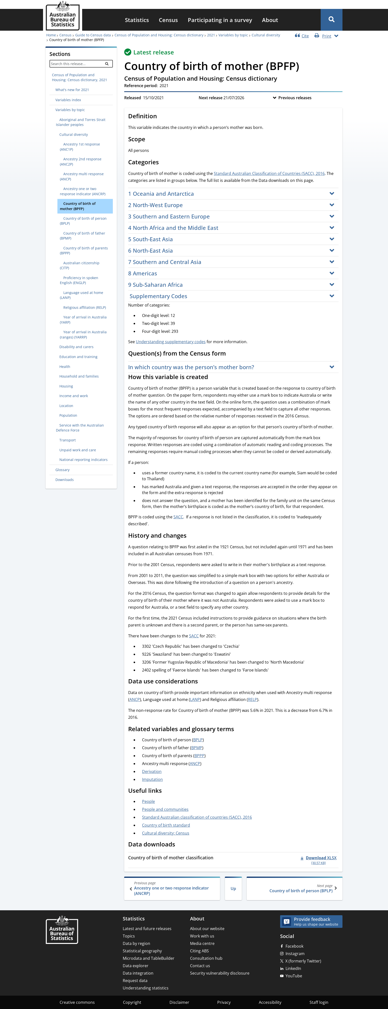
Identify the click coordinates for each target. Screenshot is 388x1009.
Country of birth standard (166, 825)
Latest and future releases (147, 928)
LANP (195, 699)
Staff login (319, 1002)
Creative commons (77, 1002)
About (270, 20)
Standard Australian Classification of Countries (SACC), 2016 (269, 173)
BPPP (199, 755)
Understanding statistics (146, 988)
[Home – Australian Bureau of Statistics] (62, 930)
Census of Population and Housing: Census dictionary (159, 35)
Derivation (152, 771)
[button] (331, 20)
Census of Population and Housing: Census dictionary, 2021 (79, 77)
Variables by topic (233, 35)
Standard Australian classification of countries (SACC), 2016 (197, 817)
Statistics (137, 20)
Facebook (294, 946)
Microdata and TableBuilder (148, 958)
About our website (207, 928)
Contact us (200, 965)
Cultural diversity (266, 35)
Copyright (132, 1002)
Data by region (136, 943)
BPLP (198, 740)
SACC (178, 517)
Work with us (202, 936)
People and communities (165, 809)
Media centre (202, 943)
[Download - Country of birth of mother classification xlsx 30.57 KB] (318, 860)
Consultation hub (206, 958)
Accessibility (270, 1002)
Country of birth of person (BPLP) (294, 888)
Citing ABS (199, 951)
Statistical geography (142, 951)
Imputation (152, 779)
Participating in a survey (220, 20)
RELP (252, 699)
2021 (211, 35)
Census (168, 20)
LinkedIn (293, 968)
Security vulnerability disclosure (219, 973)
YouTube (294, 976)
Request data (135, 980)
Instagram (295, 953)
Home (51, 35)
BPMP (196, 747)
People (148, 801)
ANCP (134, 699)
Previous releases (295, 97)
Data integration (138, 973)
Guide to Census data (93, 35)
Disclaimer (179, 1002)
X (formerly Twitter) (303, 961)
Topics (129, 936)
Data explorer (135, 965)
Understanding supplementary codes (171, 341)
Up (233, 888)
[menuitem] (137, 19)
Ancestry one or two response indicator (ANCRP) (172, 888)
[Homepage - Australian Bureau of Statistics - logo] (62, 16)
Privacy (224, 1002)
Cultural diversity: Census (165, 833)
